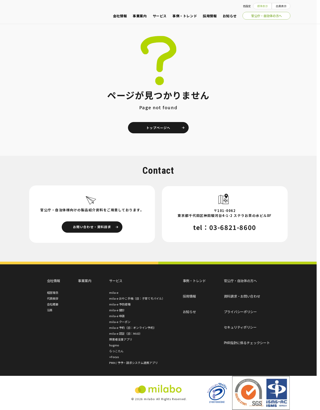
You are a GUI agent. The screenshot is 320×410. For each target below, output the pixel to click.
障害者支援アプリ (120, 339)
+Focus (114, 357)
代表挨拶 (52, 298)
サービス (160, 15)
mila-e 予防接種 (119, 304)
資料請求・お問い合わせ (242, 296)
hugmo (114, 345)
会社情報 (120, 15)
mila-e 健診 (117, 310)
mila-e (113, 292)
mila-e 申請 (117, 316)
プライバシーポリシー (240, 311)
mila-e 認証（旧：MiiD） (125, 333)
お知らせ (230, 15)
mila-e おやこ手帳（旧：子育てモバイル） (137, 298)
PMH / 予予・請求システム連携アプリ (133, 363)
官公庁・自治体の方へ (266, 15)
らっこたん (116, 351)
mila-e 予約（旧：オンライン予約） (132, 327)
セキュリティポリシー (240, 327)
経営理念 (52, 292)
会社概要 (52, 304)
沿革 (50, 310)
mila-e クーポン (119, 322)
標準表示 (262, 6)
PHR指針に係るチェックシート (247, 342)
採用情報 (210, 15)
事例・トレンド (184, 15)
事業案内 (140, 15)
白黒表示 (281, 6)
